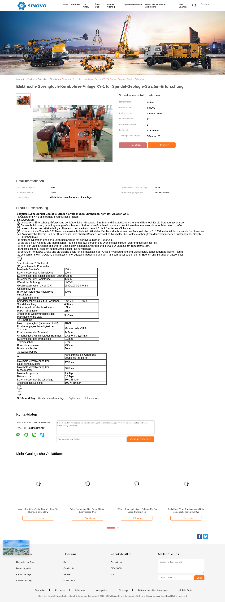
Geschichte (68, 568)
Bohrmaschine (91, 398)
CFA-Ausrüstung (23, 580)
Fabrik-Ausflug (111, 5)
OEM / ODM (116, 568)
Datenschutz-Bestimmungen (153, 590)
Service (66, 574)
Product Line (116, 562)
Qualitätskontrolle (133, 4)
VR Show (86, 5)
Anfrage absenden (140, 439)
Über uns (97, 5)
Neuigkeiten (102, 590)
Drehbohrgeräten (24, 568)
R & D (113, 574)
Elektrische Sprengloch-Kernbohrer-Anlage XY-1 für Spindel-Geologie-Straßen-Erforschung (104, 79)
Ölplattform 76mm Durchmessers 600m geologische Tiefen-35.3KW (186, 510)
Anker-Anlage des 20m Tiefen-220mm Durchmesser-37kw (87, 510)
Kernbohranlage (23, 574)
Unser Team (69, 580)
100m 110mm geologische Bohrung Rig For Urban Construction (137, 510)
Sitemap (123, 590)
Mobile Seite (185, 590)
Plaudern (133, 145)
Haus (65, 4)
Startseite (40, 590)
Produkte (75, 4)
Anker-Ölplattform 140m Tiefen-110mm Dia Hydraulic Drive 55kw (38, 510)
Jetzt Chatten (182, 5)
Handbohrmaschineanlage (51, 398)
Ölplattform (74, 398)
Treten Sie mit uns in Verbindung (155, 5)
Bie (64, 562)
